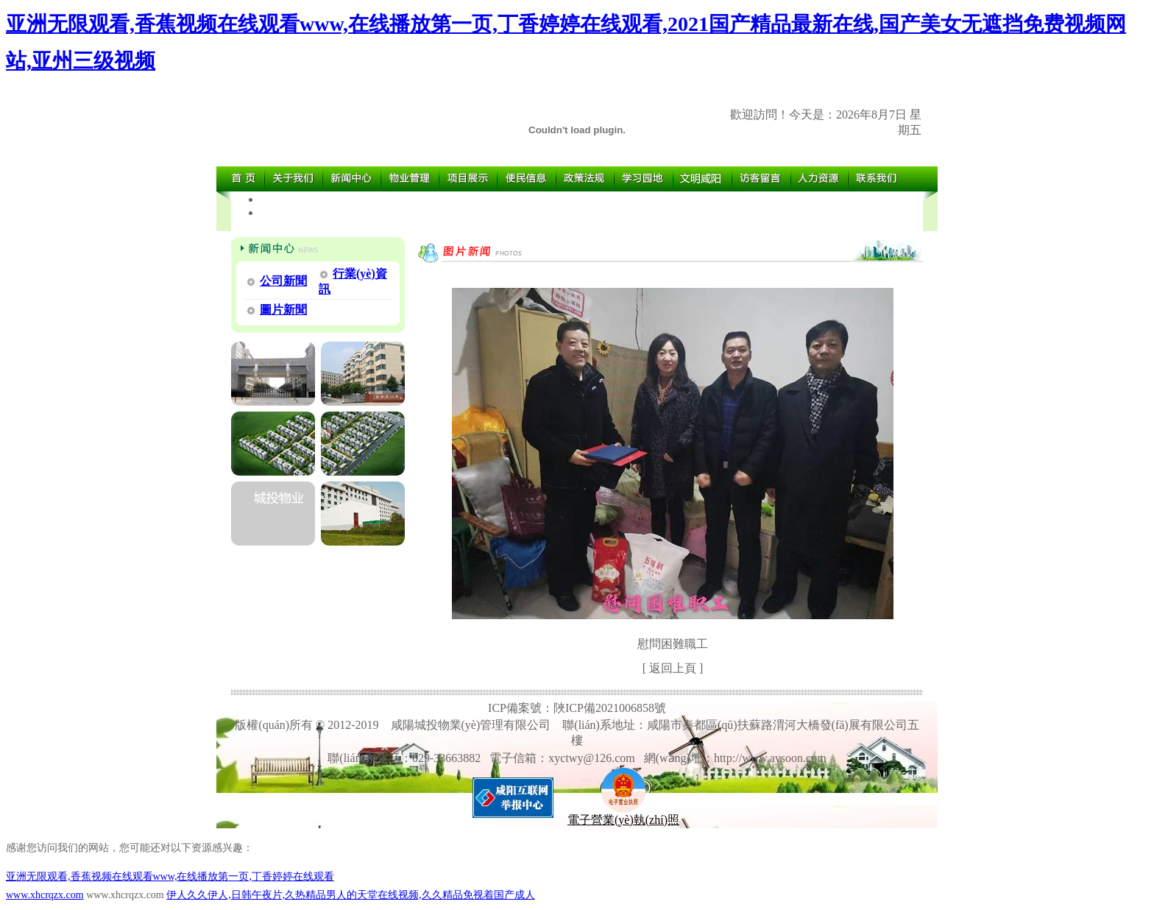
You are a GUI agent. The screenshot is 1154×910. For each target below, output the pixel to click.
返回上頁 (672, 668)
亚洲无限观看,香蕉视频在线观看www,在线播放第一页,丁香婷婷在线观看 (170, 876)
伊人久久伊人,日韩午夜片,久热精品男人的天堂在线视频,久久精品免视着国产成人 (350, 894)
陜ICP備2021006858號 (609, 708)
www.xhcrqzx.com (45, 894)
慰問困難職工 (672, 644)
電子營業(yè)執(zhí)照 (623, 814)
